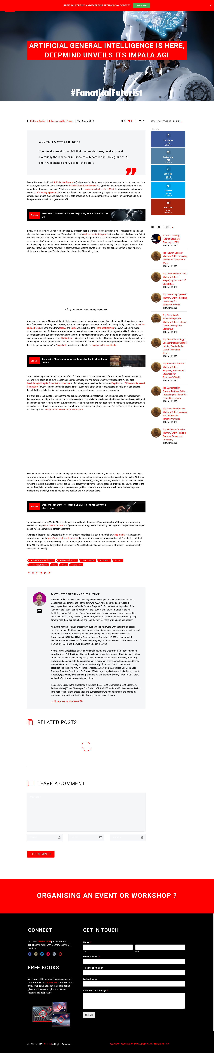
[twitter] (54, 954)
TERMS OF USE (161, 1044)
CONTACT (114, 1044)
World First (76, 565)
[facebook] (29, 954)
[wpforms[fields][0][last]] (160, 947)
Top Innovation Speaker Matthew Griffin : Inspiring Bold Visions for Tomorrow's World (175, 380)
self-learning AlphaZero (46, 192)
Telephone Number (93, 968)
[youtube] (60, 954)
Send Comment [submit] (41, 854)
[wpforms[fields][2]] (134, 1001)
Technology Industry (39, 565)
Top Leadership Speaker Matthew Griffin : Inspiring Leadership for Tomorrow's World (175, 265)
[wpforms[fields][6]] (134, 972)
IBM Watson (66, 338)
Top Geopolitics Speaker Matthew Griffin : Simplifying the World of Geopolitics (174, 245)
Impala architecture (94, 189)
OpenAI (62, 328)
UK (54, 565)
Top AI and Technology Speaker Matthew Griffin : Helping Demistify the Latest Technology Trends (174, 312)
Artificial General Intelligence (82, 185)
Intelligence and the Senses (60, 121)
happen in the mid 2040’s (104, 345)
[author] (45, 837)
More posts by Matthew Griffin (68, 701)
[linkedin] (42, 954)
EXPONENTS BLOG (143, 1044)
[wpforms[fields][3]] (134, 984)
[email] (86, 837)
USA (64, 565)
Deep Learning (88, 560)
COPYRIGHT (127, 1044)
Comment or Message (95, 990)
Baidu (73, 328)
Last (137, 951)
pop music (119, 534)
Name (87, 942)
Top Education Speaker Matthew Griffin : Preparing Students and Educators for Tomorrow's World (174, 337)
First (85, 951)
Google (118, 560)
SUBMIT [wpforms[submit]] (89, 1015)
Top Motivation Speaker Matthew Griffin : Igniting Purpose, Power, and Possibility (174, 400)
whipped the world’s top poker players (64, 409)
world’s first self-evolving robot (63, 538)
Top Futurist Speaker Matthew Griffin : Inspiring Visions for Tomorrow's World (175, 224)
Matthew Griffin (37, 121)
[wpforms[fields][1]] (134, 961)
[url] (127, 837)
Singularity (62, 345)
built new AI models (53, 525)
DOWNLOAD (141, 5)
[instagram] (36, 954)
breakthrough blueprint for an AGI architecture (48, 383)
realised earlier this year (94, 234)
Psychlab (115, 383)
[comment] (86, 812)
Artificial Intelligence (63, 182)
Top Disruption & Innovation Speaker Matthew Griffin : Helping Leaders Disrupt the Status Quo (174, 288)
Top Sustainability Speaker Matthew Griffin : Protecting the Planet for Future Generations (174, 359)
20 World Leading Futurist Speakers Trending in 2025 (171, 205)
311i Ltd (48, 1044)
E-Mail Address (91, 956)
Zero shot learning (105, 328)
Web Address (90, 979)
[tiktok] (48, 954)
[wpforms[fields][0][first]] (108, 947)
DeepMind (109, 189)
